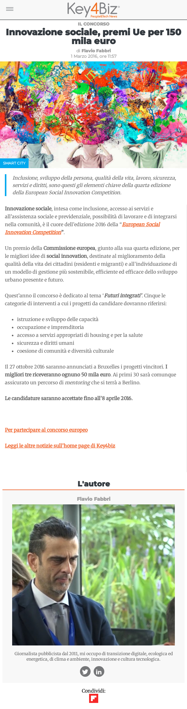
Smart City (14, 163)
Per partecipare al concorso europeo (46, 430)
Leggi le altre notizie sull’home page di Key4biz (60, 446)
